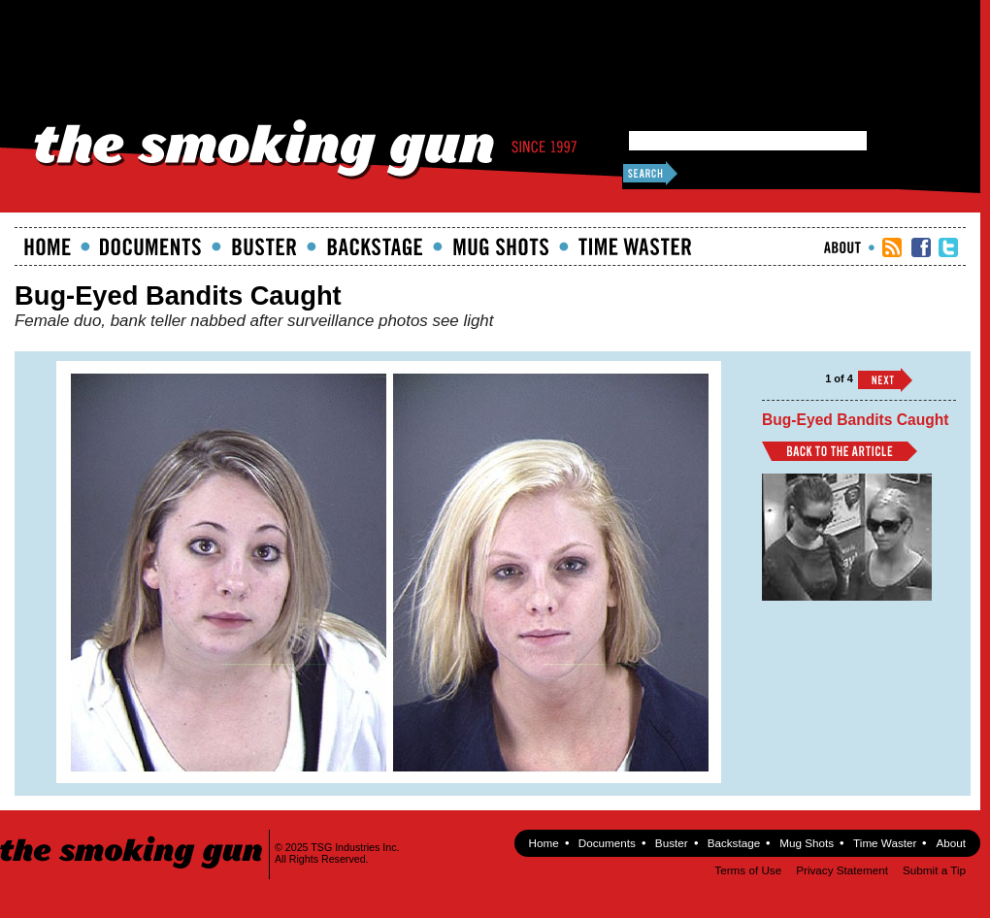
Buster (264, 246)
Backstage (374, 246)
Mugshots (500, 246)
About (842, 247)
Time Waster (634, 246)
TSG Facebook (921, 247)
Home (47, 246)
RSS (892, 247)
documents (151, 246)
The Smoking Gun (132, 835)
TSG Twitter (948, 247)
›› (885, 380)
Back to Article (839, 451)
